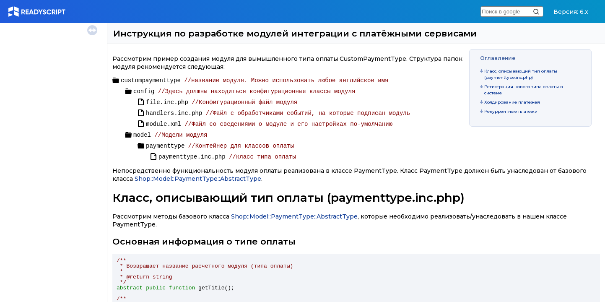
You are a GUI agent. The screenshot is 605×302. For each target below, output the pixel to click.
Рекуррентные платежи (510, 111)
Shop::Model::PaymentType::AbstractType (198, 178)
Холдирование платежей (512, 102)
